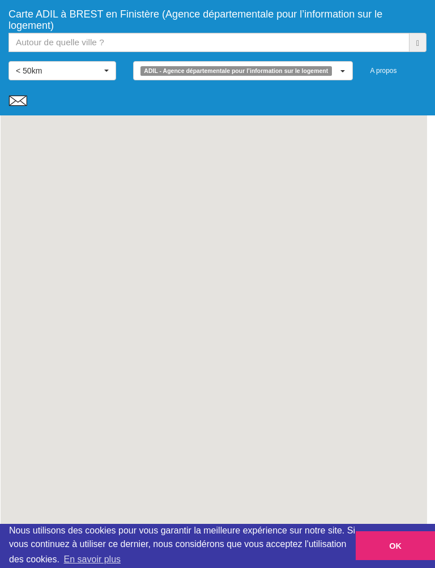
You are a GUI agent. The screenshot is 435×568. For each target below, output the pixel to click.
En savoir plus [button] (92, 559)
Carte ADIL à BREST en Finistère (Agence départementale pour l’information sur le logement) (195, 18)
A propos (383, 71)
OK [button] (395, 545)
